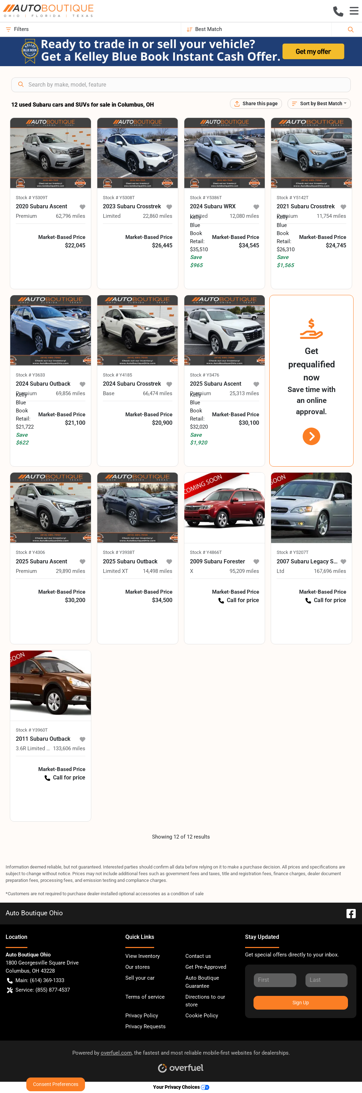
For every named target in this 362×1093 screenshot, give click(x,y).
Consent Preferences (55, 1084)
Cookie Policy (201, 1015)
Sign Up (300, 1002)
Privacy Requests (145, 1026)
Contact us (198, 956)
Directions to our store (205, 1001)
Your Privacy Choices (181, 1087)
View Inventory (142, 956)
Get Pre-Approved (205, 967)
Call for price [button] (238, 600)
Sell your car (139, 978)
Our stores (137, 967)
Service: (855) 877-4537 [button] (38, 990)
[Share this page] (256, 104)
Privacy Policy (141, 1015)
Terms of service (145, 997)
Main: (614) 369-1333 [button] (35, 981)
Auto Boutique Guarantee (202, 982)
